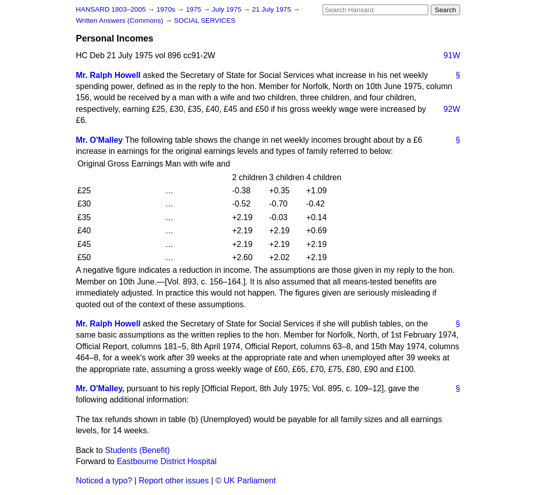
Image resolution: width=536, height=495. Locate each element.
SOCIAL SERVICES (205, 20)
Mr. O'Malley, (100, 388)
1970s (166, 9)
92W (451, 109)
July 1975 (227, 9)
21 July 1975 (272, 9)
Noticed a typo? (104, 480)
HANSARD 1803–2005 (111, 9)
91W (451, 55)
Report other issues (174, 480)
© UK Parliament (245, 480)
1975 (194, 9)
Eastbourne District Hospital (166, 461)
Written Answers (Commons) (120, 20)
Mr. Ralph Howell (108, 75)
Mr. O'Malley (99, 140)
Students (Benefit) (137, 450)
